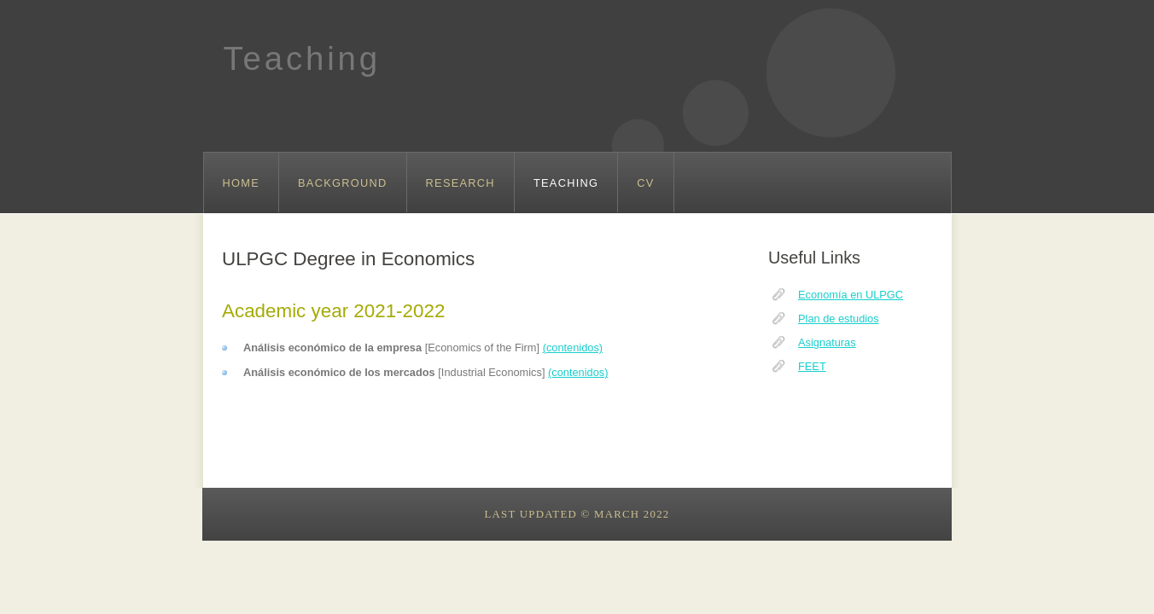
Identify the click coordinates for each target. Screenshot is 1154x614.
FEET (812, 366)
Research (460, 183)
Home (241, 183)
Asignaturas (827, 342)
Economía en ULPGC (850, 294)
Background (343, 183)
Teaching (302, 58)
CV (645, 183)
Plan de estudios (838, 318)
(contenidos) (573, 347)
